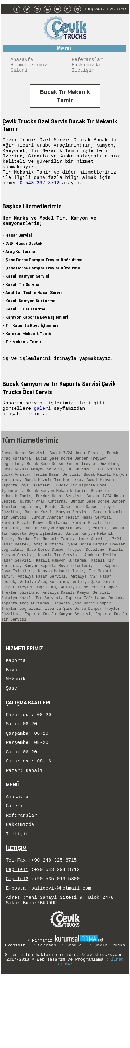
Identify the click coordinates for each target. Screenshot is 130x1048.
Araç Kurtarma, (50, 579)
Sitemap (47, 1015)
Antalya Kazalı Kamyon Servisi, (77, 636)
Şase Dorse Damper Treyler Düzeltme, (66, 586)
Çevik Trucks (109, 1015)
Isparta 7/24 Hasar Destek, (95, 642)
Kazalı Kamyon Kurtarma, (62, 598)
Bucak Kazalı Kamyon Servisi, (33, 491)
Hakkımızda (86, 68)
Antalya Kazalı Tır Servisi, (31, 642)
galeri (44, 425)
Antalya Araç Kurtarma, (45, 624)
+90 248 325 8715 (54, 924)
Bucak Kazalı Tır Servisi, (96, 491)
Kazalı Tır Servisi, (59, 592)
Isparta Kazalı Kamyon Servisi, (59, 661)
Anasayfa (21, 61)
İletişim (83, 74)
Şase (11, 740)
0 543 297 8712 (39, 192)
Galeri (18, 74)
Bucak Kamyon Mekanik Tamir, (57, 516)
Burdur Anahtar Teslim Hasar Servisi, (72, 548)
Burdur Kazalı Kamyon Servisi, (58, 542)
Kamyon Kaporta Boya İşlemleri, (59, 605)
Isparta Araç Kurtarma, (26, 649)
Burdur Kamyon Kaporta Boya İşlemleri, (67, 560)
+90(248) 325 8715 (105, 8)
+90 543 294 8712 (57, 935)
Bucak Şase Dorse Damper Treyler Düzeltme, (73, 485)
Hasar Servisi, (93, 573)
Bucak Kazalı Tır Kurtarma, (54, 504)
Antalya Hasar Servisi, (43, 617)
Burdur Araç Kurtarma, (44, 529)
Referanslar (87, 61)
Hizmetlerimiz (28, 68)
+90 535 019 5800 (57, 945)
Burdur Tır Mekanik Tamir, (46, 573)
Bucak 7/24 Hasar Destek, (77, 472)
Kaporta (16, 710)
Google (74, 1015)
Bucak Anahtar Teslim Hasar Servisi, (41, 497)
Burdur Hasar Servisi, (60, 523)
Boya (11, 720)
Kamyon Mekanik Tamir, (62, 611)
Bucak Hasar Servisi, (24, 472)
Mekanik (16, 730)
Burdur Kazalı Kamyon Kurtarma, (35, 554)
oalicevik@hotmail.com (61, 955)
